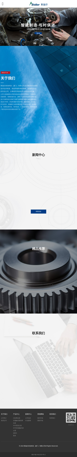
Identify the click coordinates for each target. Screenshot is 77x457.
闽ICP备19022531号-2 (38, 455)
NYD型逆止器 (17, 425)
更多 (14, 435)
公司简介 (4, 418)
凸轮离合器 (16, 418)
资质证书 (4, 420)
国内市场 (40, 418)
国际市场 (40, 420)
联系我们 (52, 418)
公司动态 (28, 418)
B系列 (15, 433)
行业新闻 (28, 420)
